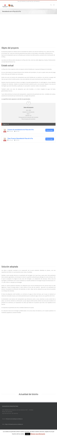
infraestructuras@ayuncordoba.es (14, 419)
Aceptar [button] (27, 434)
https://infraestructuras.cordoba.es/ (14, 424)
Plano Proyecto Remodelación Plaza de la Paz (20, 138)
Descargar (49, 130)
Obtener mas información (38, 434)
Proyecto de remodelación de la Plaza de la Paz (20, 129)
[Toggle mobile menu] (54, 5)
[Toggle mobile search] (51, 5)
